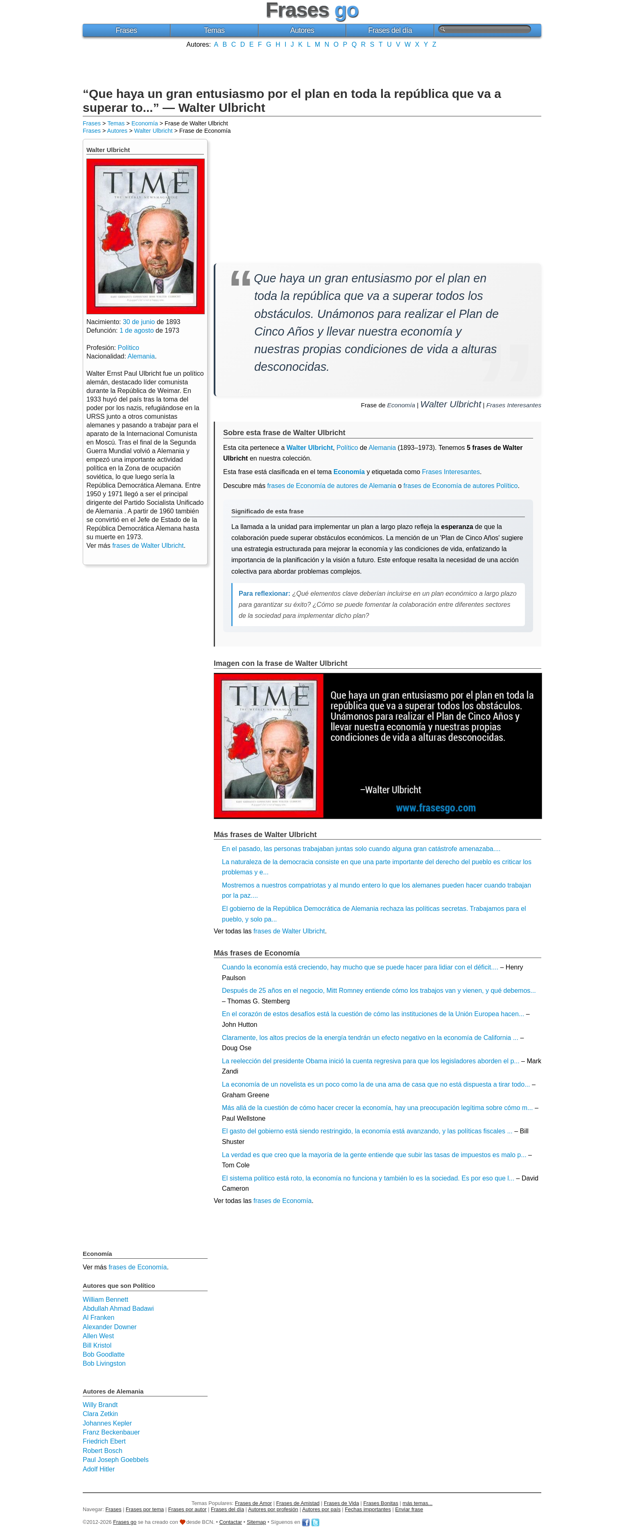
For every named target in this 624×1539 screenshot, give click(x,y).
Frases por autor (187, 1509)
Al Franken (98, 1317)
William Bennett (105, 1299)
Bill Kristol (97, 1345)
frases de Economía (282, 1200)
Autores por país (321, 1509)
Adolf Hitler (99, 1469)
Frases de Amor (253, 1503)
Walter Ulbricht (153, 130)
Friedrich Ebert (104, 1441)
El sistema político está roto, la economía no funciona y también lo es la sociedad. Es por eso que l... (368, 1178)
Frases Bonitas (380, 1503)
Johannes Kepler (107, 1423)
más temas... (417, 1503)
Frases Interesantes (513, 405)
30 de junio (139, 321)
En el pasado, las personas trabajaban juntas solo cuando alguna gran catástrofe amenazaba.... (361, 848)
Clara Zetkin (100, 1413)
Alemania (382, 447)
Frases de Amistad (298, 1503)
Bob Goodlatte (103, 1354)
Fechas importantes (368, 1509)
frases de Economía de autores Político (460, 485)
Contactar (230, 1522)
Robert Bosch (102, 1450)
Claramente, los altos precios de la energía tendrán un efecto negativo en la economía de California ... (370, 1037)
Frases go (124, 1522)
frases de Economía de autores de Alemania (331, 485)
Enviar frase (409, 1509)
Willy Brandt (100, 1404)
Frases (126, 30)
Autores (302, 30)
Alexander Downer (110, 1326)
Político (347, 447)
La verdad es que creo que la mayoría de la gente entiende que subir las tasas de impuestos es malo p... (374, 1154)
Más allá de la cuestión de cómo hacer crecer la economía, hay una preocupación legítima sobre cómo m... (377, 1107)
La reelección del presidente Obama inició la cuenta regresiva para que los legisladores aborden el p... (371, 1061)
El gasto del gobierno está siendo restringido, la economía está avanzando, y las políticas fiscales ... (367, 1131)
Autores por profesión (273, 1509)
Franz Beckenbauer (111, 1432)
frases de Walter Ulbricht (289, 931)
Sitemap (256, 1522)
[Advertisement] (312, 66)
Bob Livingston (104, 1363)
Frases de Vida (341, 1503)
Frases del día (390, 30)
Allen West (98, 1335)
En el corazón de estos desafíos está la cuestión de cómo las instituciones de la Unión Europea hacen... (373, 1013)
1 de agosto (137, 330)
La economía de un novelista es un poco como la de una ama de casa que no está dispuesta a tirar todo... (376, 1084)
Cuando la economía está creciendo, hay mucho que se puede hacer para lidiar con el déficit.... (360, 967)
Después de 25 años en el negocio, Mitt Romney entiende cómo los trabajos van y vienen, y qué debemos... (379, 990)
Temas (214, 30)
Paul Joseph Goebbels (116, 1459)
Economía (144, 123)
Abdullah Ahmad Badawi (118, 1308)
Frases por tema (145, 1509)
